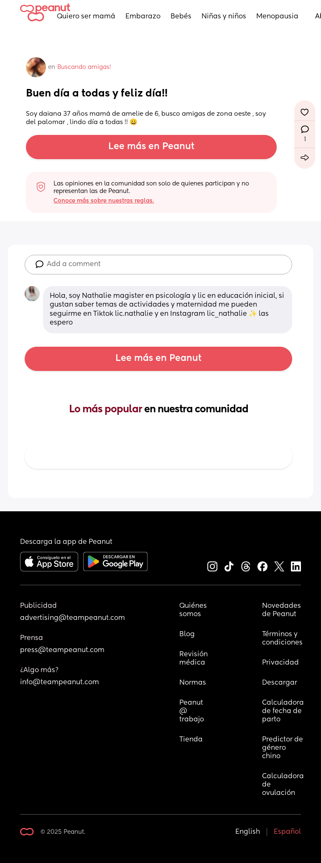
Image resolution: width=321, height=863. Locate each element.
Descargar (279, 683)
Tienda (191, 739)
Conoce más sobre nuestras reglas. (104, 201)
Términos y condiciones (282, 638)
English (247, 832)
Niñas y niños (223, 16)
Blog (187, 634)
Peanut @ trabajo (192, 711)
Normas (192, 683)
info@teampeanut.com (59, 682)
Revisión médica (193, 658)
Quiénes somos (193, 610)
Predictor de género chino (283, 748)
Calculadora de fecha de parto (283, 711)
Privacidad (280, 663)
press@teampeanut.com (62, 650)
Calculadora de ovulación (283, 785)
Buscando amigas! (84, 67)
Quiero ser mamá (86, 16)
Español (287, 832)
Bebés (181, 16)
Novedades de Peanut (282, 610)
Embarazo (142, 16)
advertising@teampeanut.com (72, 618)
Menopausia (277, 16)
